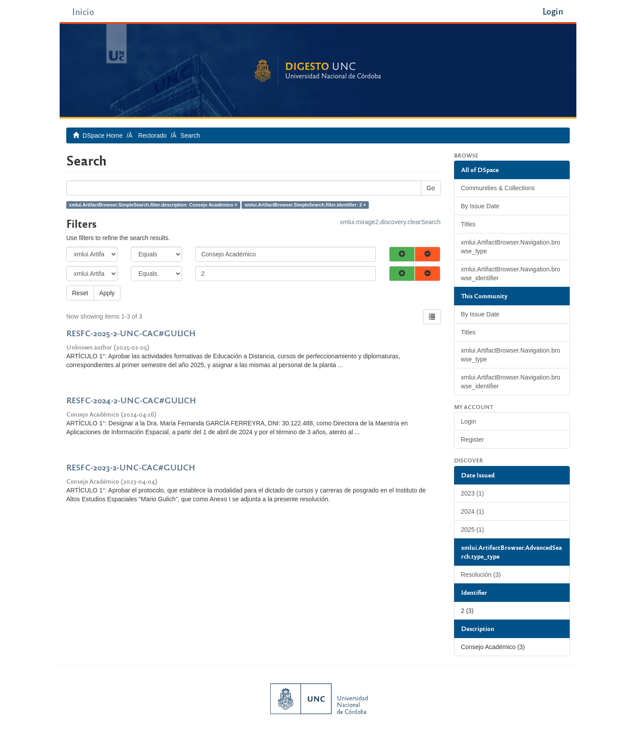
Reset (80, 293)
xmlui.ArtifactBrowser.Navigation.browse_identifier (510, 274)
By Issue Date (480, 206)
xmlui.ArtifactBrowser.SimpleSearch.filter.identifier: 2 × (305, 204)
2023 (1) (472, 493)
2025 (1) (472, 529)
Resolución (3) (481, 574)
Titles (468, 224)
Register (472, 439)
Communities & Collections (498, 188)
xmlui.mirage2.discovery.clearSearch (390, 221)
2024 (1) (472, 511)
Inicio (83, 11)
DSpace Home (103, 135)
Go (431, 188)
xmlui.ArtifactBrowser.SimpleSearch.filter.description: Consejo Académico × (153, 204)
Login (468, 421)
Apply (107, 293)
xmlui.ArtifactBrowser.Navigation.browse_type (510, 247)
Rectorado (152, 135)
